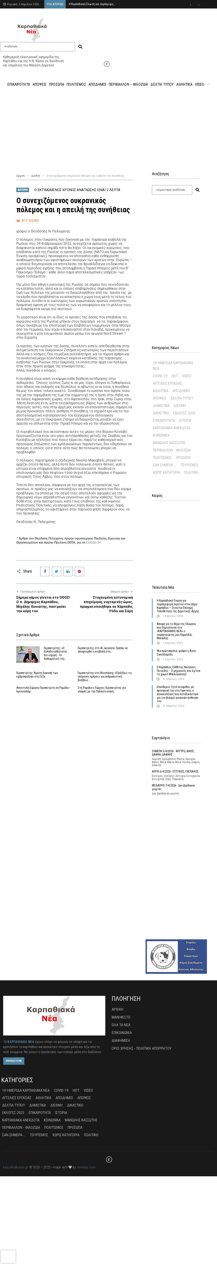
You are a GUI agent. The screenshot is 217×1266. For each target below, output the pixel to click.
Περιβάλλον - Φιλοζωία (172, 450)
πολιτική (191, 472)
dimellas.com (86, 1167)
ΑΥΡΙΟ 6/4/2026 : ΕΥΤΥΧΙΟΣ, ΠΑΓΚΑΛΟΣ (175, 771)
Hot (174, 376)
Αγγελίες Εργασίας (167, 383)
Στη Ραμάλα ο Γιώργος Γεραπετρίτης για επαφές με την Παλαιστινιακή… (102, 689)
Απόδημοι (181, 390)
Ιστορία (185, 420)
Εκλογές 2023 (184, 413)
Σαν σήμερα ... (164, 465)
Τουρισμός (189, 465)
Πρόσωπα (183, 457)
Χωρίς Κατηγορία (166, 472)
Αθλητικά (160, 390)
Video (186, 376)
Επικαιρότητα (164, 420)
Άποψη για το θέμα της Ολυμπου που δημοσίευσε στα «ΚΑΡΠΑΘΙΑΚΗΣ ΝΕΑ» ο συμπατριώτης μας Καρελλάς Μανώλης (176, 631)
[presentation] (8, 1256)
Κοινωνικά (161, 435)
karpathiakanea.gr (15, 1167)
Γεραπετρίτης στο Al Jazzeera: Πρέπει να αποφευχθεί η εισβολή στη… (103, 649)
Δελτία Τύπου (181, 398)
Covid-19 (160, 376)
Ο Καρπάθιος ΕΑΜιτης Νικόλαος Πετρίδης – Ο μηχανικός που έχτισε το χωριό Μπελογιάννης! (178, 670)
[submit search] (80, 47)
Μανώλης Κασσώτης (169, 442)
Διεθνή (35, 175)
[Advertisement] (108, 127)
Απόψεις (159, 398)
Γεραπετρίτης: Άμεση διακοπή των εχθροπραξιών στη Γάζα (37, 674)
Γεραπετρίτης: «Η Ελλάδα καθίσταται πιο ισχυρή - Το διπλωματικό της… (55, 653)
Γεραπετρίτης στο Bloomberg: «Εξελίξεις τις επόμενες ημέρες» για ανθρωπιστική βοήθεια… (105, 676)
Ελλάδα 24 (93, 542)
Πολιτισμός (162, 457)
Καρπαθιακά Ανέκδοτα (171, 428)
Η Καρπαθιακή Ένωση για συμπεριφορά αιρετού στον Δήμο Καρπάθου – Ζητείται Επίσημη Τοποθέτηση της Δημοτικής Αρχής (178, 606)
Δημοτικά (161, 405)
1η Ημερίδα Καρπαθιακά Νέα (173, 366)
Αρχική (20, 175)
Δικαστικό (161, 413)
